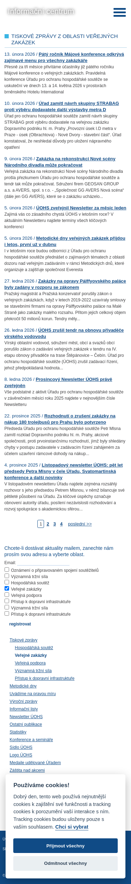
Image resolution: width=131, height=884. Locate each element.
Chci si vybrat (71, 827)
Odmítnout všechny (65, 863)
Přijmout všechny (65, 845)
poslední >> (80, 523)
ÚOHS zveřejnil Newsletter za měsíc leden (81, 207)
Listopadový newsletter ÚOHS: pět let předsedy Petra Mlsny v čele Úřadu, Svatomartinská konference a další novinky (64, 471)
